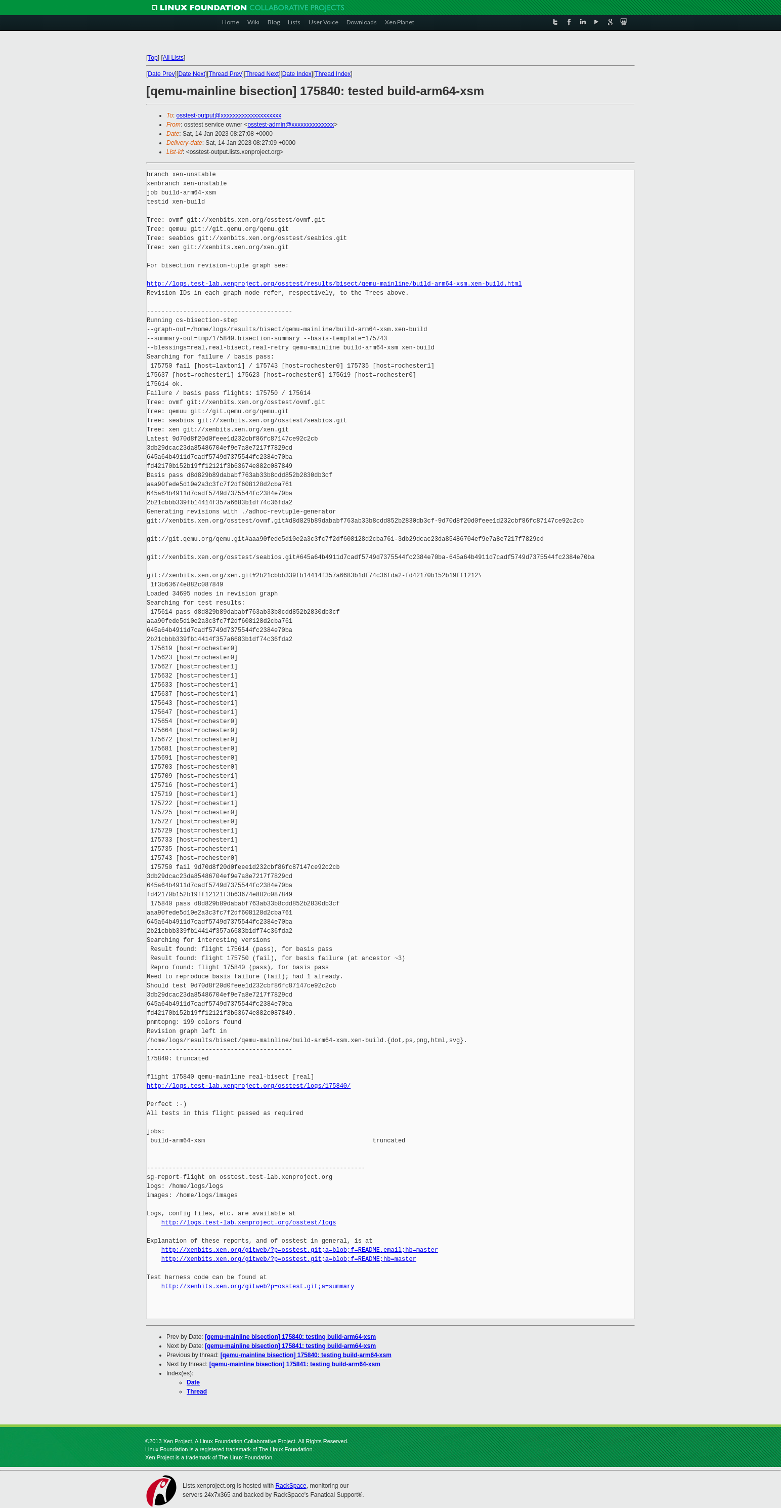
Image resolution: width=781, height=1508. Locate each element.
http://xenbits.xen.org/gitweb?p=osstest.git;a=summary (258, 1286)
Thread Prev (225, 73)
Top (152, 57)
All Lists (173, 57)
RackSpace (290, 1485)
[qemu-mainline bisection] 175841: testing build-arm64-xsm (290, 1346)
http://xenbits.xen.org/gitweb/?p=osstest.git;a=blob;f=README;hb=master (288, 1259)
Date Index (297, 73)
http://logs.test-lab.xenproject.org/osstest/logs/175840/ (249, 1086)
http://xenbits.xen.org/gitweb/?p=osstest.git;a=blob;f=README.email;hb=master (299, 1250)
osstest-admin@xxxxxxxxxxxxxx (290, 124)
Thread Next (262, 73)
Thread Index (333, 73)
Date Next (191, 73)
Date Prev (161, 73)
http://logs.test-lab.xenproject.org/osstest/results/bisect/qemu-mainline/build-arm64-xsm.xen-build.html (334, 284)
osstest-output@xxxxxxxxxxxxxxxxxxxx (229, 115)
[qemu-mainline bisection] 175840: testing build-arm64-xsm (290, 1336)
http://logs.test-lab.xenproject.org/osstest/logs (248, 1222)
